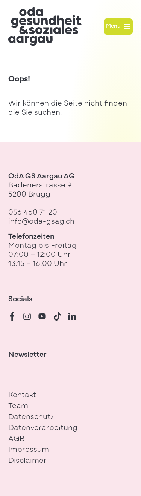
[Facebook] (12, 316)
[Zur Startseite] (45, 26)
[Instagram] (27, 316)
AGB (16, 439)
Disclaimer (27, 461)
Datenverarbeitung (42, 428)
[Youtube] (42, 316)
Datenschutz (31, 417)
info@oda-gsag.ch (41, 222)
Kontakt (22, 395)
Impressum (28, 450)
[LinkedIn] (72, 316)
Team (18, 406)
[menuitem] (70, 395)
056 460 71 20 (32, 213)
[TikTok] (57, 316)
